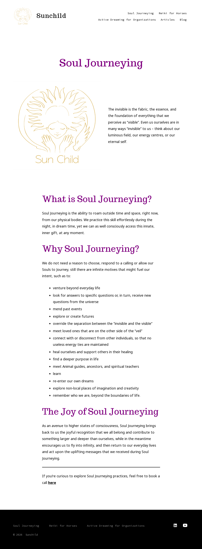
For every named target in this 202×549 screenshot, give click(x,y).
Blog (183, 19)
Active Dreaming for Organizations (127, 19)
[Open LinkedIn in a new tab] (175, 525)
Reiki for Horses (173, 13)
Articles (168, 19)
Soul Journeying (140, 13)
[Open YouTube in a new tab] (185, 525)
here (52, 482)
